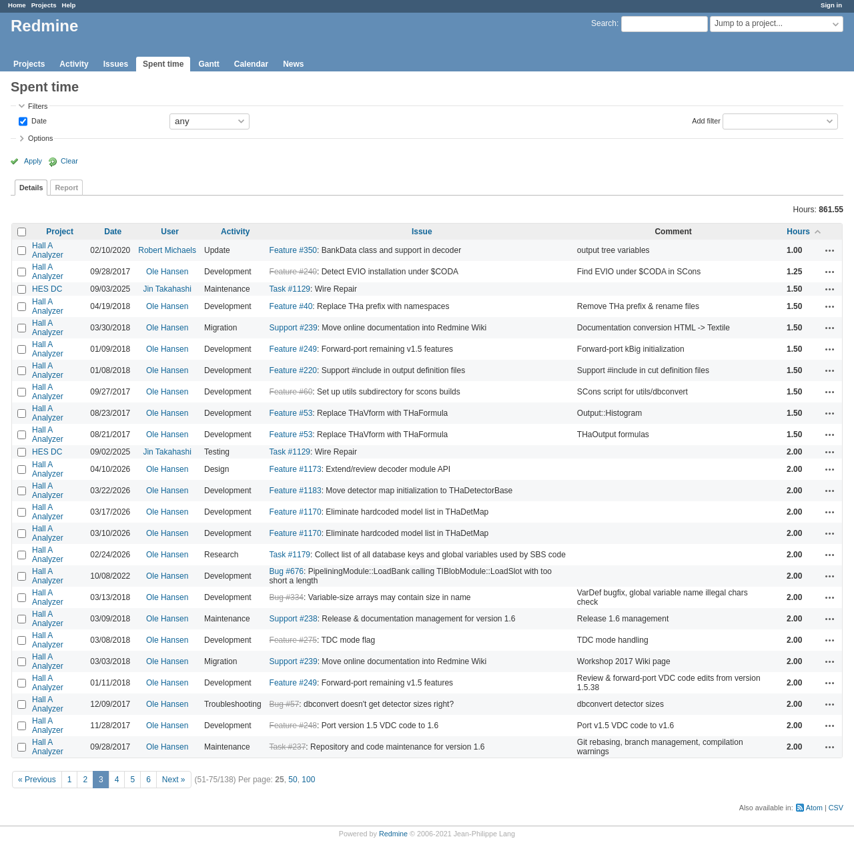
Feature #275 (293, 640)
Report (66, 188)
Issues (115, 64)
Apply (33, 161)
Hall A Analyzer (47, 250)
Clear (69, 161)
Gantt (208, 64)
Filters (37, 106)
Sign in (831, 5)
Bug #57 (285, 704)
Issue (422, 231)
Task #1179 (290, 554)
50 (292, 779)
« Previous (37, 779)
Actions (830, 250)
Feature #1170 (296, 512)
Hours (798, 231)
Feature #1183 (296, 490)
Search (603, 23)
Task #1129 (290, 289)
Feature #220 (293, 370)
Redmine (393, 834)
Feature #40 (291, 306)
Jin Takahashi (167, 289)
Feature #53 (291, 413)
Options (40, 138)
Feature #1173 (296, 469)
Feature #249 (293, 349)
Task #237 (288, 747)
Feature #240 (293, 271)
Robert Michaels (167, 250)
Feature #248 (293, 725)
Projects (44, 5)
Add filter (706, 120)
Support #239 (294, 327)
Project (59, 231)
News (293, 64)
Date (38, 120)
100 (308, 779)
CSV (836, 808)
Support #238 (294, 618)
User (170, 231)
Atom (814, 808)
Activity (73, 64)
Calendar (251, 64)
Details (31, 188)
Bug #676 (287, 571)
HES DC (47, 289)
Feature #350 (293, 250)
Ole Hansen (167, 271)
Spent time (163, 64)
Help (69, 5)
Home (17, 5)
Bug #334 (287, 597)
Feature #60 (291, 391)
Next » (173, 779)
